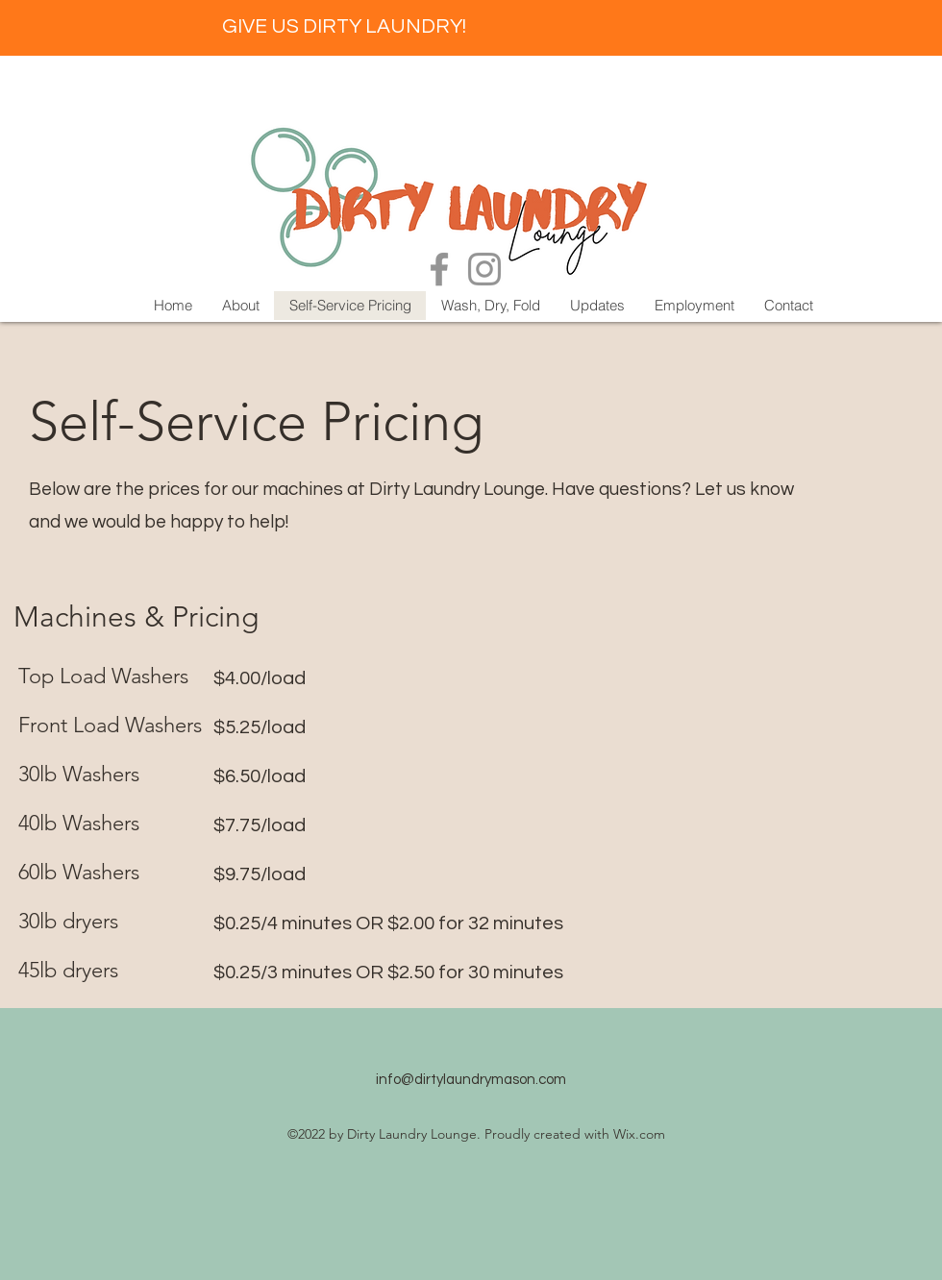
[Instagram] (484, 269)
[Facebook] (439, 269)
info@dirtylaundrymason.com (471, 1079)
